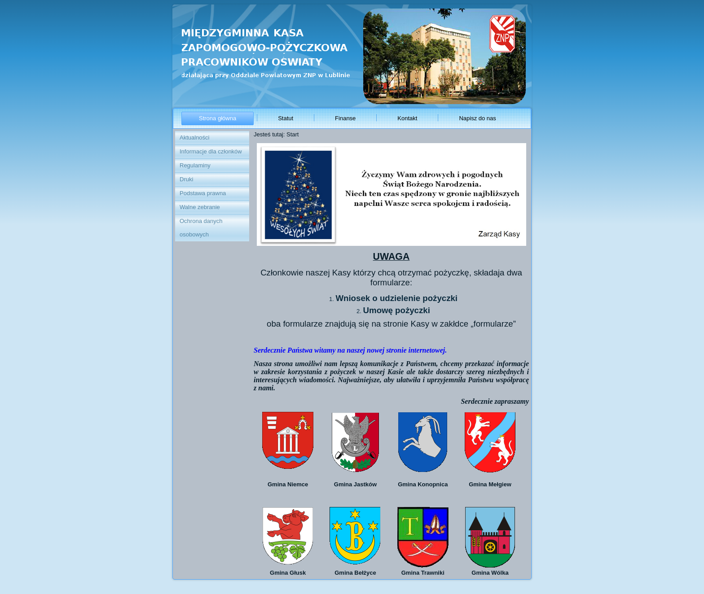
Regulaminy (195, 165)
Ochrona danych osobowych (201, 228)
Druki (186, 179)
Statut (285, 118)
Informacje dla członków (211, 151)
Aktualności (194, 137)
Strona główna (217, 118)
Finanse (345, 118)
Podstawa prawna (203, 193)
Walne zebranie (200, 207)
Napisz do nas (477, 118)
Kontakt (407, 118)
